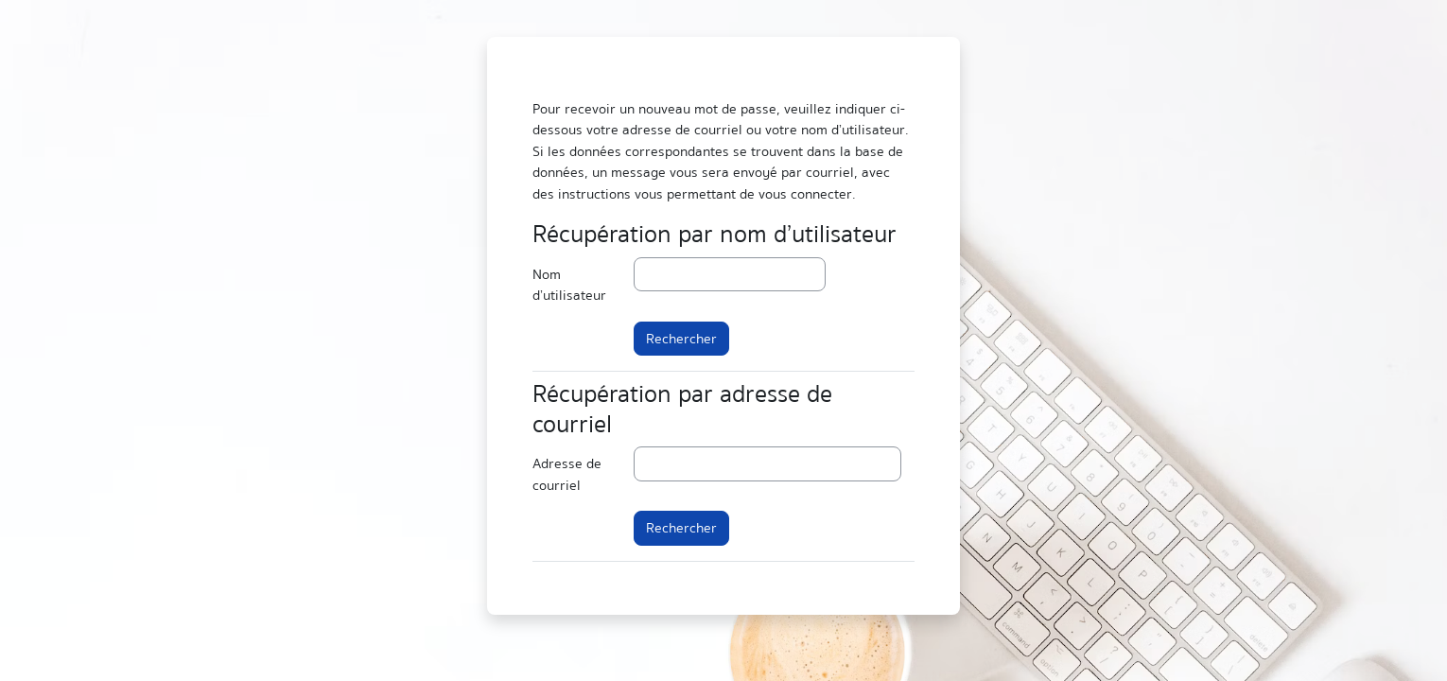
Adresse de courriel (566, 474)
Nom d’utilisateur (569, 285)
